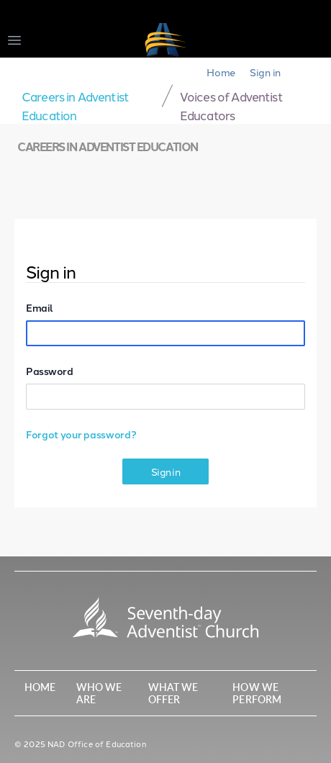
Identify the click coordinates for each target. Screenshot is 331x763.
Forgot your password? (81, 434)
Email (39, 307)
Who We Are (99, 693)
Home (221, 72)
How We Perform (256, 693)
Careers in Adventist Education (75, 105)
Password (49, 371)
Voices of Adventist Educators (231, 105)
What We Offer (173, 693)
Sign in (265, 72)
